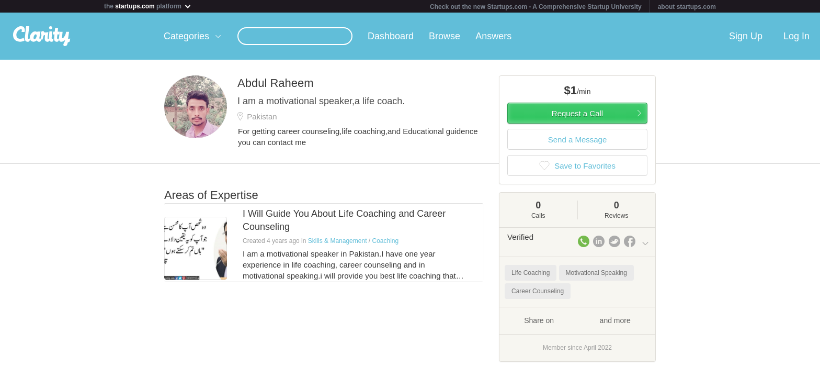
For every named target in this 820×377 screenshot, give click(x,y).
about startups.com (687, 6)
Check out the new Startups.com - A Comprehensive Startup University (536, 6)
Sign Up (745, 36)
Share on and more (577, 320)
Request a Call (577, 113)
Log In (796, 36)
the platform (148, 6)
